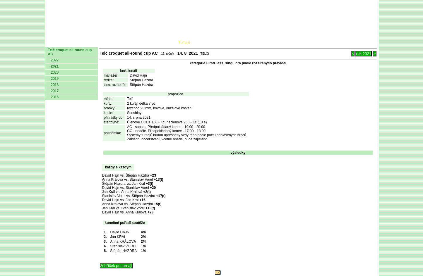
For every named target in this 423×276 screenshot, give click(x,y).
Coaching (316, 42)
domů (54, 42)
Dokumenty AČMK (119, 42)
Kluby (161, 42)
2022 (55, 60)
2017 (55, 91)
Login (369, 42)
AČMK (76, 42)
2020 (55, 72)
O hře (266, 42)
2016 (55, 97)
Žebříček (213, 42)
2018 (55, 85)
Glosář (288, 42)
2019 (55, 79)
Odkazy (346, 42)
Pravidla (242, 42)
